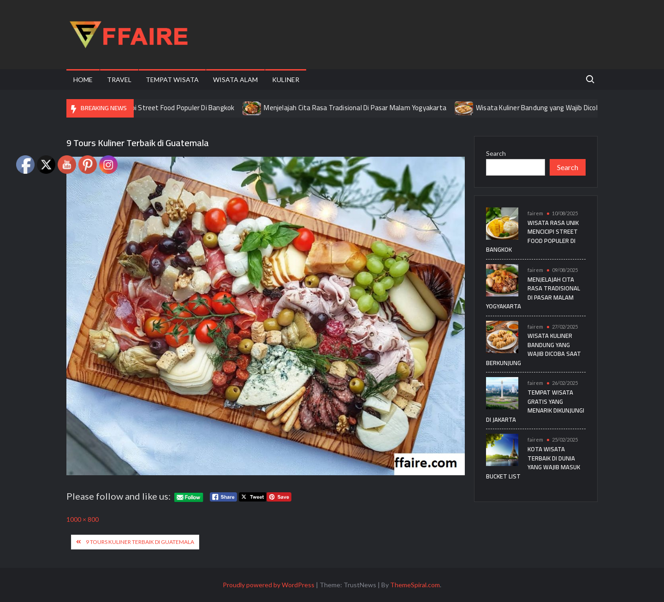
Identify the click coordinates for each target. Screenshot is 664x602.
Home (83, 79)
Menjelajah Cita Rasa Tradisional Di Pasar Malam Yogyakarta (361, 107)
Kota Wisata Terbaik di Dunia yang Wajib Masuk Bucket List (533, 462)
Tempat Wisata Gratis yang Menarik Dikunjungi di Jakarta (535, 406)
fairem (535, 213)
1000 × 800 (82, 519)
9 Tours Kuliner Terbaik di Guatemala (140, 541)
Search (496, 153)
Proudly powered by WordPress (268, 585)
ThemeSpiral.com (415, 585)
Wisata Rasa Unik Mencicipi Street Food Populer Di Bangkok (151, 107)
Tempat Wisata (172, 79)
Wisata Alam (235, 79)
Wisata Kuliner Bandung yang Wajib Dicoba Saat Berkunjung (572, 107)
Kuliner (285, 79)
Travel (119, 79)
